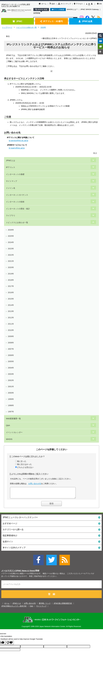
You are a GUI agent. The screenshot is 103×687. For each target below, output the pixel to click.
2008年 (11, 343)
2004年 (11, 368)
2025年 (11, 236)
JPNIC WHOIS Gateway (89, 9)
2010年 (11, 330)
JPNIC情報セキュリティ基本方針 (14, 608)
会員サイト (51, 543)
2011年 (11, 324)
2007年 (11, 349)
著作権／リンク (45, 605)
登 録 (51, 596)
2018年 (11, 280)
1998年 (11, 405)
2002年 (11, 380)
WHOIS (9, 439)
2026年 (11, 230)
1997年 (11, 412)
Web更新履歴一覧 (13, 419)
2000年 (11, 393)
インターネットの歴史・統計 (18, 209)
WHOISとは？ (72, 9)
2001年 (11, 386)
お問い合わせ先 (34, 484)
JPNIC (17, 21)
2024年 (11, 242)
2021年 (11, 261)
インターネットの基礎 (15, 174)
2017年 (11, 286)
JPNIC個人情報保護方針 (63, 605)
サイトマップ (64, 4)
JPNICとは (10, 160)
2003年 (11, 374)
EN (99, 4)
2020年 (43, 27)
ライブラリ (10, 215)
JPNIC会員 (85, 21)
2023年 (11, 249)
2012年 (11, 318)
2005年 (11, 361)
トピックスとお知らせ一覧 (26, 27)
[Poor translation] (9, 644)
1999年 (11, 399)
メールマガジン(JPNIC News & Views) (18, 573)
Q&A (52, 4)
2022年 (11, 255)
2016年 (11, 292)
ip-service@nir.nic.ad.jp (18, 140)
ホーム (42, 4)
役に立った (21, 461)
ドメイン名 (10, 188)
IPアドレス (10, 167)
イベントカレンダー (14, 432)
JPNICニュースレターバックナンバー (51, 519)
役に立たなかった (24, 464)
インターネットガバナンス (17, 195)
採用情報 (36, 13)
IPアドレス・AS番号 (51, 21)
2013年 (11, 311)
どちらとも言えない (25, 467)
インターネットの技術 (15, 202)
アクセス (78, 4)
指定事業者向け (51, 537)
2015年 (11, 299)
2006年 (11, 355)
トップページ (7, 27)
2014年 (11, 305)
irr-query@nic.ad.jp (17, 148)
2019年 (11, 274)
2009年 (11, 336)
